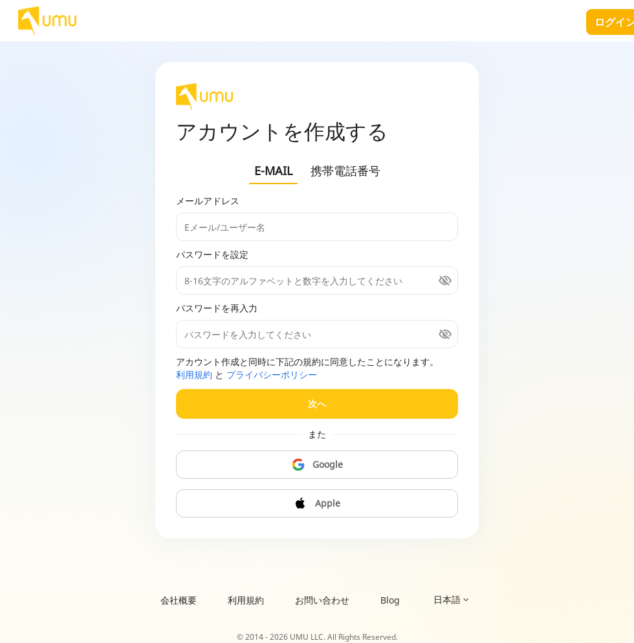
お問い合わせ (322, 600)
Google (317, 464)
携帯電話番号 (345, 170)
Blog (390, 600)
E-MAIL (273, 170)
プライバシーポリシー (271, 374)
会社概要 (178, 600)
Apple (317, 503)
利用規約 (194, 374)
